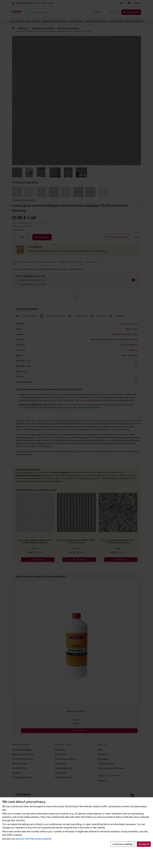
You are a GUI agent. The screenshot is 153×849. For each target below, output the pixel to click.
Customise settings (122, 844)
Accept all (144, 844)
